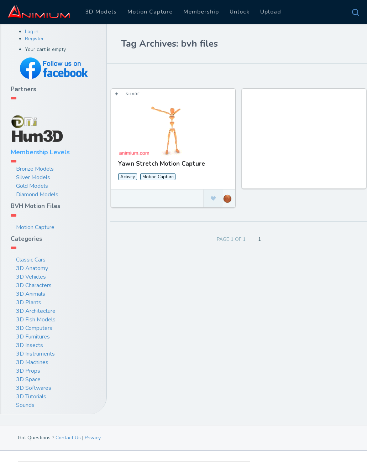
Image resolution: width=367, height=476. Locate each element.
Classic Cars (31, 260)
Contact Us (68, 437)
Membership (201, 12)
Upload (270, 12)
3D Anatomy (32, 268)
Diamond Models (37, 194)
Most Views (175, 74)
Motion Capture (150, 12)
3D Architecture (36, 311)
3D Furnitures (33, 337)
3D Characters (34, 285)
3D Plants (28, 302)
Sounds (25, 405)
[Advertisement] (305, 142)
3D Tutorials (31, 396)
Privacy (93, 437)
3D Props (28, 371)
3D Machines (32, 362)
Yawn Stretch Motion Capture (161, 164)
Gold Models (32, 186)
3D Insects (29, 345)
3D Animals (30, 294)
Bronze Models (35, 169)
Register (34, 38)
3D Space (28, 379)
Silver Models (33, 177)
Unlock (240, 12)
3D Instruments (35, 354)
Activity (127, 177)
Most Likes (135, 74)
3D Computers (34, 328)
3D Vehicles (31, 277)
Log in (31, 31)
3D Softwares (33, 388)
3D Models (101, 12)
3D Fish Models (36, 320)
